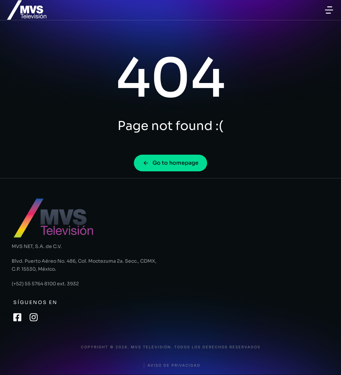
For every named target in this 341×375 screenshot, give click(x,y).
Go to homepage (170, 162)
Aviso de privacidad (174, 365)
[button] (329, 10)
